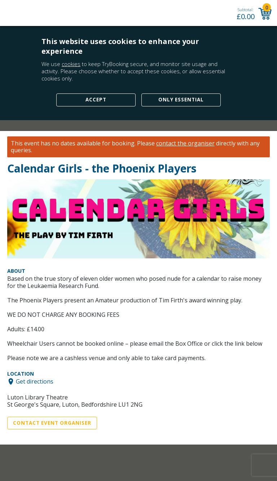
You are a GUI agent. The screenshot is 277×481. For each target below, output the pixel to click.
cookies (71, 63)
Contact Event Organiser (52, 423)
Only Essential (181, 99)
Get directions (34, 381)
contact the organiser (185, 143)
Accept (95, 99)
